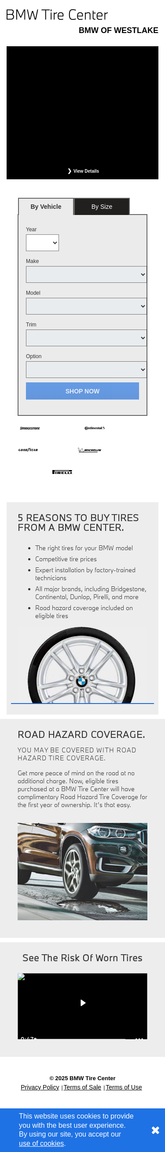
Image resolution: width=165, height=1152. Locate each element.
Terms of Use (124, 1087)
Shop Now (83, 391)
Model (33, 293)
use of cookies (41, 1143)
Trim (31, 325)
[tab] (46, 206)
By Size (102, 206)
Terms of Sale (83, 1087)
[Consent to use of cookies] (155, 1130)
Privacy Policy (40, 1087)
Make (32, 261)
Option (33, 356)
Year (31, 229)
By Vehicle (46, 209)
